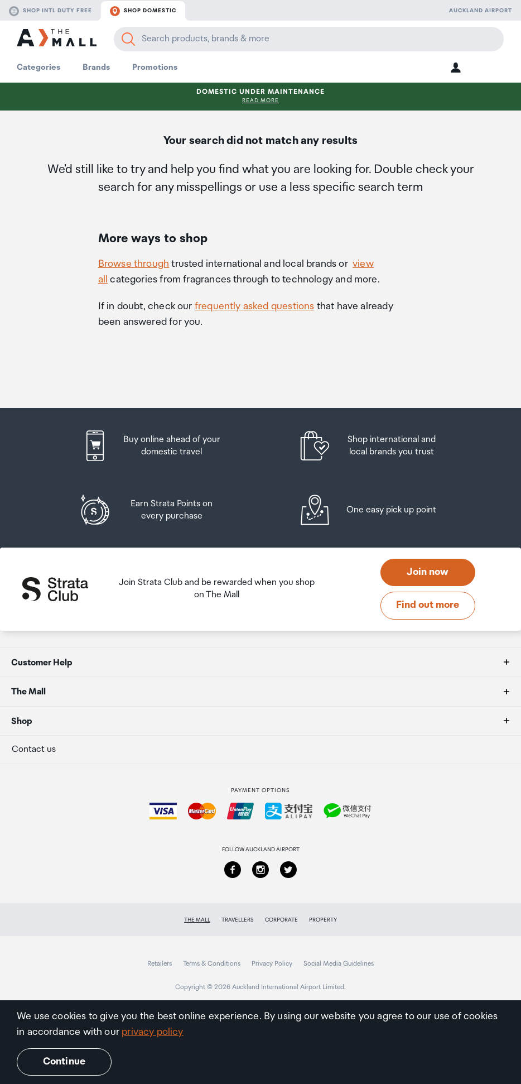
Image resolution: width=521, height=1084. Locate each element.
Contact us (34, 749)
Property (323, 920)
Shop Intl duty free (50, 11)
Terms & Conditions (211, 963)
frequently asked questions (255, 306)
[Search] (128, 39)
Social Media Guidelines (338, 963)
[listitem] (161, 446)
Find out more (427, 605)
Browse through (134, 264)
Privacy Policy (272, 963)
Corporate (281, 920)
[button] (455, 67)
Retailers (159, 963)
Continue (64, 1061)
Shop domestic (143, 11)
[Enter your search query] (309, 39)
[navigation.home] (57, 39)
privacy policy (153, 1032)
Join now (427, 572)
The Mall (197, 920)
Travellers (237, 920)
